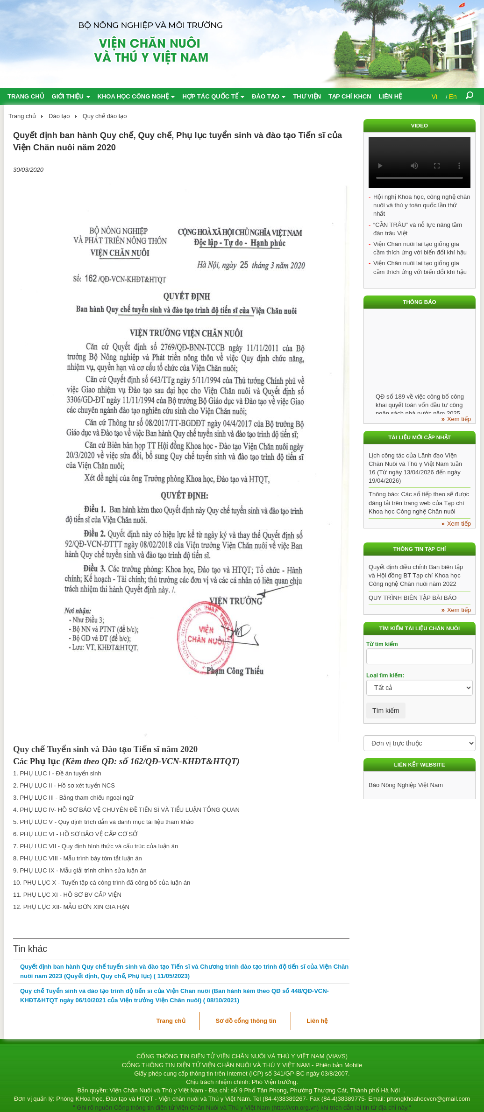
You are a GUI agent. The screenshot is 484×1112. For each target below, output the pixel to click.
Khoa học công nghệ (136, 96)
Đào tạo (268, 96)
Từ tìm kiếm (382, 644)
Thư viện (307, 96)
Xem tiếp (459, 418)
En (453, 96)
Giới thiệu (71, 96)
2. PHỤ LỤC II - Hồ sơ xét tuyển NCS (64, 785)
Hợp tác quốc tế (213, 96)
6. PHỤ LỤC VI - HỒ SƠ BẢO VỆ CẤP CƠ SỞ (75, 834)
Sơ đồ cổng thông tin (245, 1020)
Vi (434, 96)
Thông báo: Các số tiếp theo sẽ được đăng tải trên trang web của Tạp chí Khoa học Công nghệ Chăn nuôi (419, 502)
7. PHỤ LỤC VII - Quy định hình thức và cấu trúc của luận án (95, 846)
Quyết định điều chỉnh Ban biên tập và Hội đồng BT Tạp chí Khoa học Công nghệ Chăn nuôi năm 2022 (416, 575)
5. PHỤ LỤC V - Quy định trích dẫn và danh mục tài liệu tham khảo (103, 821)
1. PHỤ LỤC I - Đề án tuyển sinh (57, 773)
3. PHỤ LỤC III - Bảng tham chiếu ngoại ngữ (73, 797)
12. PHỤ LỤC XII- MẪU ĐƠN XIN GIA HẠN (71, 906)
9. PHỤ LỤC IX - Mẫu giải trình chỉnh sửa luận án (80, 870)
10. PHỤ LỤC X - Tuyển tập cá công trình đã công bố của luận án (101, 882)
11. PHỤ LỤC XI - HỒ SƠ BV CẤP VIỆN (67, 894)
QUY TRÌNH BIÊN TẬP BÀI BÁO (412, 597)
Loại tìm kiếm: (385, 675)
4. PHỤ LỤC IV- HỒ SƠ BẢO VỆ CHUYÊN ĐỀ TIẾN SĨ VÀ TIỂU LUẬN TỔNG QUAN (126, 809)
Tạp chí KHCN (349, 96)
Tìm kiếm (385, 710)
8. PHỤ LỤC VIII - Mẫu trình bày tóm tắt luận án (77, 858)
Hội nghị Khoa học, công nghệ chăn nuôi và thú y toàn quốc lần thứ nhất (421, 205)
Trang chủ (25, 96)
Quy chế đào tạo (105, 116)
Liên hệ (390, 96)
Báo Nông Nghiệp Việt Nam (406, 784)
